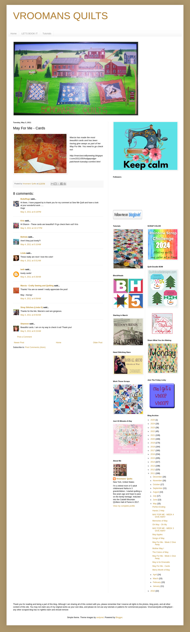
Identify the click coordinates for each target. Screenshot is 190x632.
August (156, 492)
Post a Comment (24, 337)
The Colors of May (160, 552)
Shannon (24, 324)
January (156, 586)
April (155, 574)
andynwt (100, 617)
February (157, 582)
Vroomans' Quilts (124, 479)
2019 (153, 443)
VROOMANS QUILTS (60, 15)
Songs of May (158, 538)
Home (13, 33)
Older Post (97, 342)
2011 (153, 473)
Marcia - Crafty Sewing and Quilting (37, 286)
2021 (153, 435)
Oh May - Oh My (159, 524)
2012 (153, 469)
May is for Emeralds (161, 562)
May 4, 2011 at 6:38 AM (30, 277)
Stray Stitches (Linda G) (31, 307)
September (158, 488)
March (156, 578)
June (155, 500)
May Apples (157, 534)
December (157, 477)
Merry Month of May (161, 570)
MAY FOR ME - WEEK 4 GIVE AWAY (163, 515)
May (155, 503)
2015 (153, 458)
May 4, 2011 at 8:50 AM (30, 315)
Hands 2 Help (158, 511)
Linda (23, 253)
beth (22, 269)
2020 (153, 439)
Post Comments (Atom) (35, 347)
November (157, 480)
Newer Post (19, 342)
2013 (153, 466)
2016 (153, 454)
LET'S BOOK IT (29, 33)
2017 (153, 450)
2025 (153, 420)
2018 (153, 447)
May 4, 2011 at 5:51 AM (30, 261)
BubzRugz (25, 199)
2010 (153, 591)
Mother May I (158, 548)
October (156, 484)
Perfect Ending (158, 507)
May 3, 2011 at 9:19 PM (30, 212)
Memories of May (159, 521)
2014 (153, 462)
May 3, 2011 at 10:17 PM (31, 228)
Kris (22, 221)
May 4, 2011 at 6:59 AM (30, 298)
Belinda (24, 237)
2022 (153, 431)
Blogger (119, 617)
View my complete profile (124, 506)
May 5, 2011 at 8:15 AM (30, 331)
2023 (153, 427)
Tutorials (47, 33)
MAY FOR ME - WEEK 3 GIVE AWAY (163, 529)
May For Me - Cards (161, 566)
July (155, 496)
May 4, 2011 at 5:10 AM (30, 244)
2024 (153, 424)
